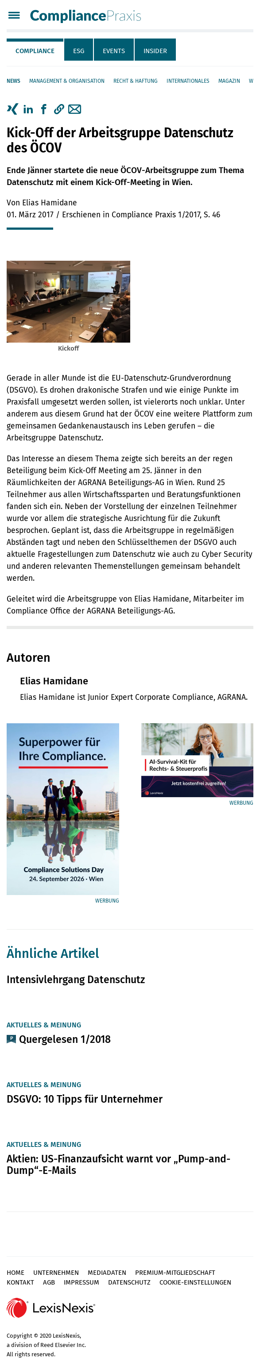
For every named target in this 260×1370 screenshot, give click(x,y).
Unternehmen (56, 1273)
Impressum (81, 1282)
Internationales (188, 81)
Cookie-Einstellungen (195, 1282)
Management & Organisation (67, 81)
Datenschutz (129, 1282)
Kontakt (20, 1282)
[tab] (35, 50)
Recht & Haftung (135, 81)
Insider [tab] (155, 51)
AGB (49, 1282)
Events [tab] (114, 51)
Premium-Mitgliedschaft (175, 1273)
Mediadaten (107, 1273)
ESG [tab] (78, 51)
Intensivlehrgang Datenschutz (76, 979)
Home (15, 1273)
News (13, 81)
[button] (59, 109)
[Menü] (14, 16)
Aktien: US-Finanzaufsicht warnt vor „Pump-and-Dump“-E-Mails (118, 1165)
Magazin (229, 81)
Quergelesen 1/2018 (65, 1039)
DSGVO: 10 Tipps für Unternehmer (85, 1099)
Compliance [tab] (35, 51)
